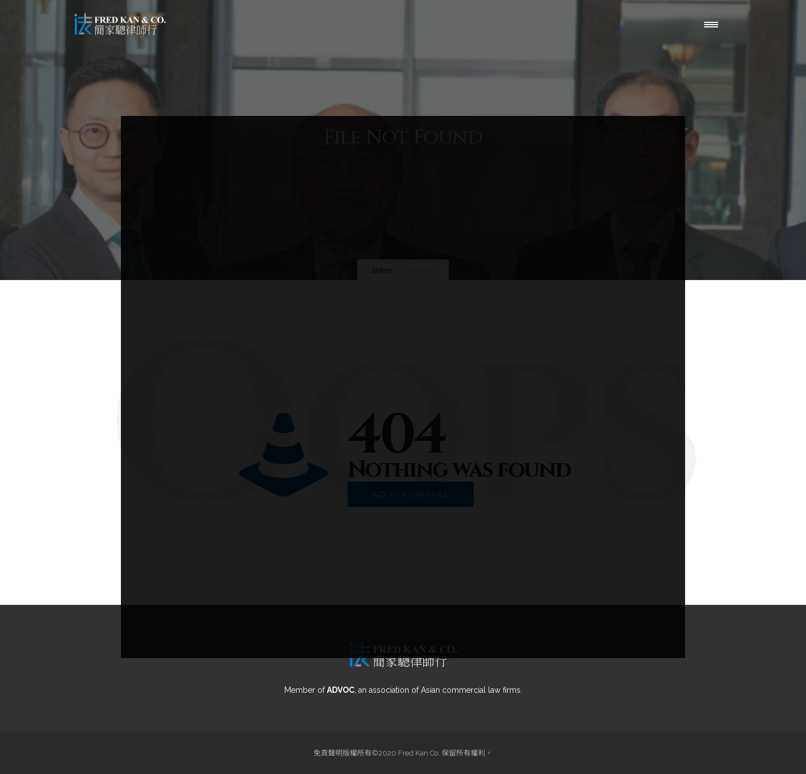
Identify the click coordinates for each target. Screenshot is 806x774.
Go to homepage (410, 494)
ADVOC (340, 690)
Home (381, 270)
